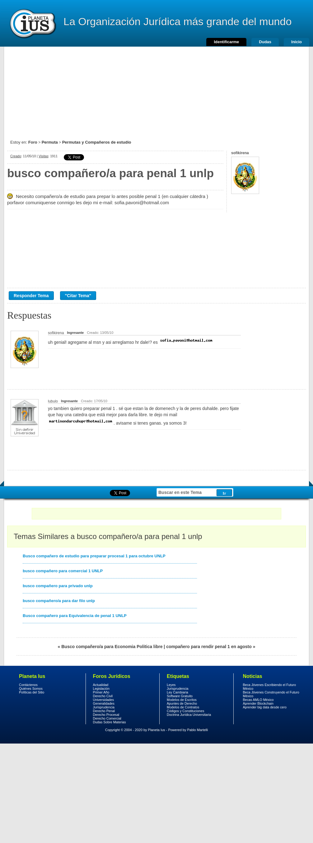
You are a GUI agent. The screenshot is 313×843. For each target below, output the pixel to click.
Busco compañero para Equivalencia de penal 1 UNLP (75, 615)
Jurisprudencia (103, 707)
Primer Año (101, 692)
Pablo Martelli (197, 730)
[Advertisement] (156, 90)
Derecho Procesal (106, 714)
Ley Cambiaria (177, 692)
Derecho (32, 23)
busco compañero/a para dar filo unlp (59, 600)
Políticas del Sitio (31, 692)
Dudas (265, 41)
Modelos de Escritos (182, 700)
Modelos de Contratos (183, 707)
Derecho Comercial (107, 718)
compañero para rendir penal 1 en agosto (209, 646)
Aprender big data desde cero (265, 707)
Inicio (296, 41)
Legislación (101, 688)
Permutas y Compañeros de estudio (96, 142)
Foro (32, 142)
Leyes (171, 685)
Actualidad (101, 685)
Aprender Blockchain (258, 703)
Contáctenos (28, 685)
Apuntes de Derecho (182, 703)
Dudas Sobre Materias (109, 722)
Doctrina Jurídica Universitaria (189, 714)
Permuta (50, 142)
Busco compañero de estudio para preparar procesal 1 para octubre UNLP (94, 556)
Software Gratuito (180, 696)
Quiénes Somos (31, 688)
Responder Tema (31, 295)
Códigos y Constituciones (185, 711)
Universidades (103, 700)
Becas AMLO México (258, 700)
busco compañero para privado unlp (58, 585)
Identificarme (226, 41)
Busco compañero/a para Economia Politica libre (111, 646)
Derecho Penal (104, 711)
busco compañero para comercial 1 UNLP (63, 571)
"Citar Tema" (78, 295)
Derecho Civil (103, 696)
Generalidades (103, 703)
